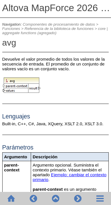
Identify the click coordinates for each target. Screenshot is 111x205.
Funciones (11, 28)
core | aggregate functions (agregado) (55, 30)
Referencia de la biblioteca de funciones (58, 28)
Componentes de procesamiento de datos (59, 24)
